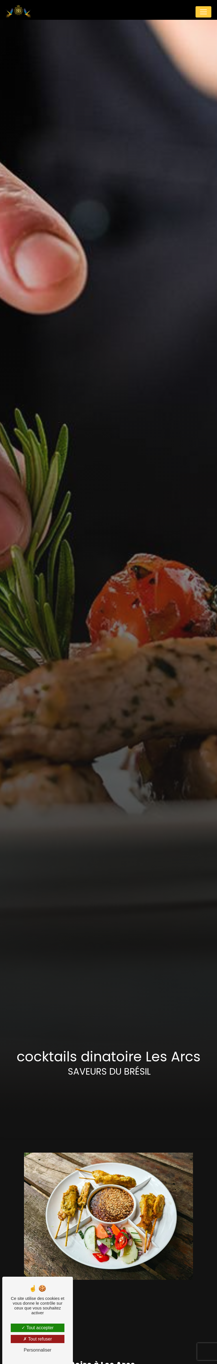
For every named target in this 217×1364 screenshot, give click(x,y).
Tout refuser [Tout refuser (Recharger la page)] (37, 1339)
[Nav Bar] (203, 12)
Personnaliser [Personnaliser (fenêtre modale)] (37, 1350)
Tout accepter (37, 1327)
